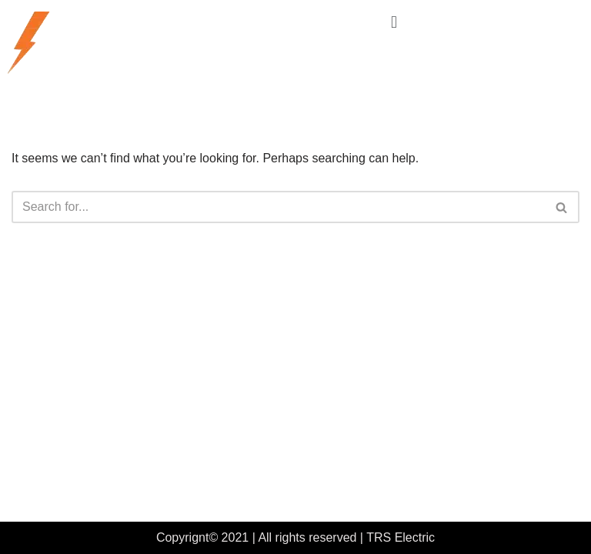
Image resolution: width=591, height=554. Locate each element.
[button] (393, 22)
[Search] (278, 207)
